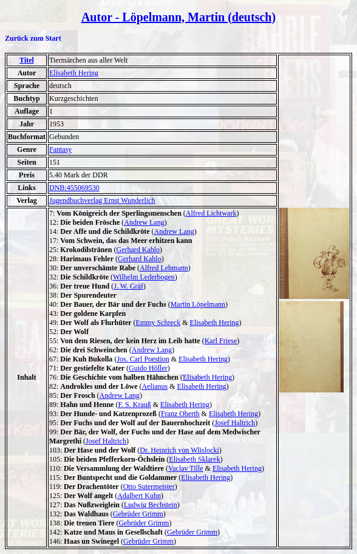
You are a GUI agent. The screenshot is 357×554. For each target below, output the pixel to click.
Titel (26, 60)
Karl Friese (221, 341)
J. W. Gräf (128, 286)
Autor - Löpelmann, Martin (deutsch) (178, 17)
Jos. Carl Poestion (143, 359)
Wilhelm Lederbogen (144, 277)
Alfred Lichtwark (211, 213)
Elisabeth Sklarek (194, 459)
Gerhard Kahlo (138, 249)
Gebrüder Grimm (138, 514)
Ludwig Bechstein (150, 505)
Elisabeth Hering (73, 73)
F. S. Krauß (134, 404)
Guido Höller (148, 368)
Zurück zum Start (33, 38)
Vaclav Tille (185, 468)
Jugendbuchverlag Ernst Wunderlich (102, 200)
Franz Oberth (180, 413)
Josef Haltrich (234, 423)
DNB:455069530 (74, 187)
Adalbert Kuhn (139, 495)
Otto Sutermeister (149, 486)
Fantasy (60, 149)
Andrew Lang (144, 222)
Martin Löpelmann (198, 304)
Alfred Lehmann (164, 268)
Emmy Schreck (158, 322)
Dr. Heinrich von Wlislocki (179, 450)
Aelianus (155, 386)
